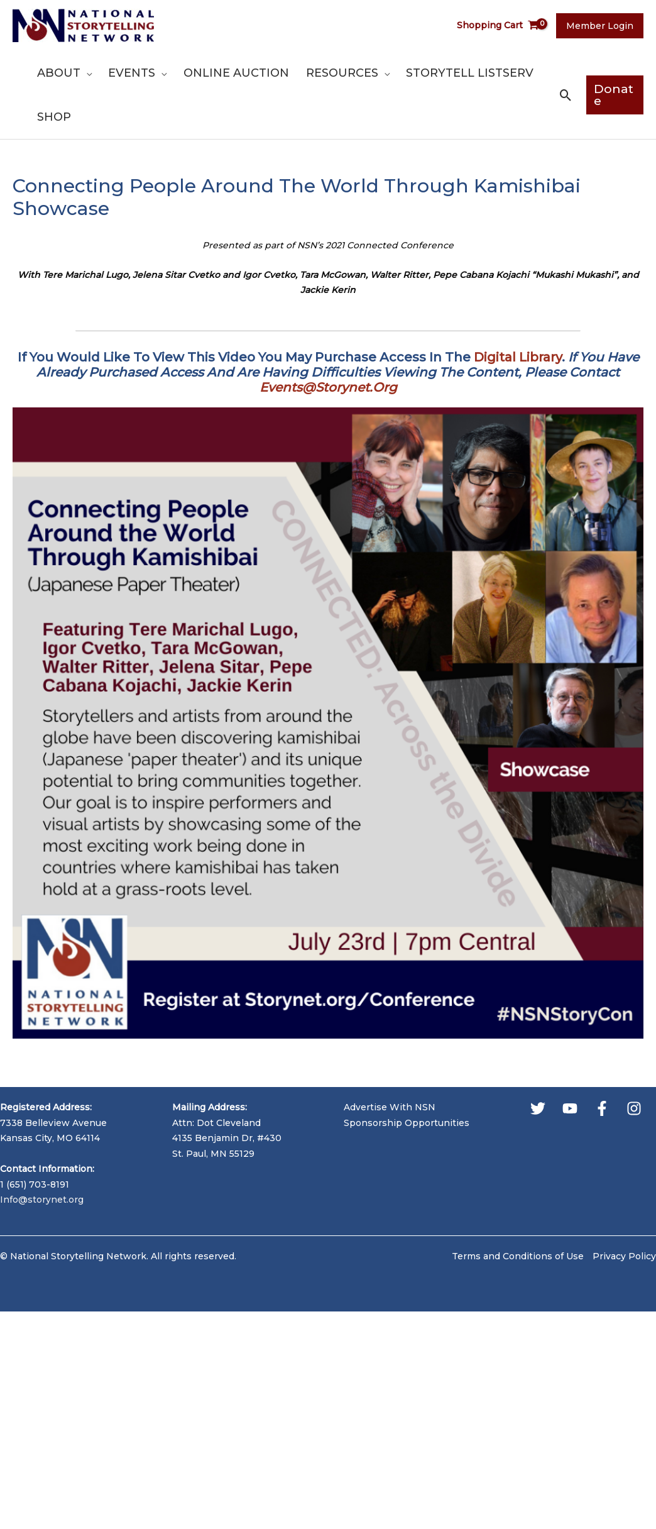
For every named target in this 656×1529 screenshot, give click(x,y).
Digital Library (518, 357)
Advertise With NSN (389, 1107)
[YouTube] (569, 1108)
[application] (85, 73)
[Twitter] (537, 1108)
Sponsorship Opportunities (406, 1123)
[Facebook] (602, 1108)
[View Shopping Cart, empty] (500, 25)
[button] (563, 95)
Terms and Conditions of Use (518, 1256)
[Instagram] (634, 1108)
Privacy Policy (624, 1256)
